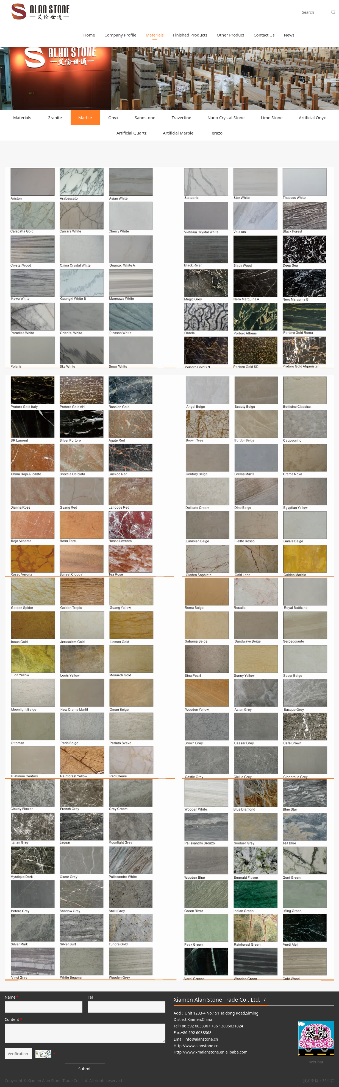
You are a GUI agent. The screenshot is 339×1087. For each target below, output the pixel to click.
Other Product (230, 12)
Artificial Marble (178, 133)
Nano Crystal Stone (226, 117)
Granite (55, 117)
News (289, 12)
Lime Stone (272, 117)
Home (89, 12)
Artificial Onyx (312, 117)
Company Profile (120, 12)
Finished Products (190, 12)
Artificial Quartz (131, 133)
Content (14, 1019)
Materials (154, 12)
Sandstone (145, 117)
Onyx (113, 117)
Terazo (216, 133)
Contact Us (264, 12)
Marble (85, 117)
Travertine (181, 117)
